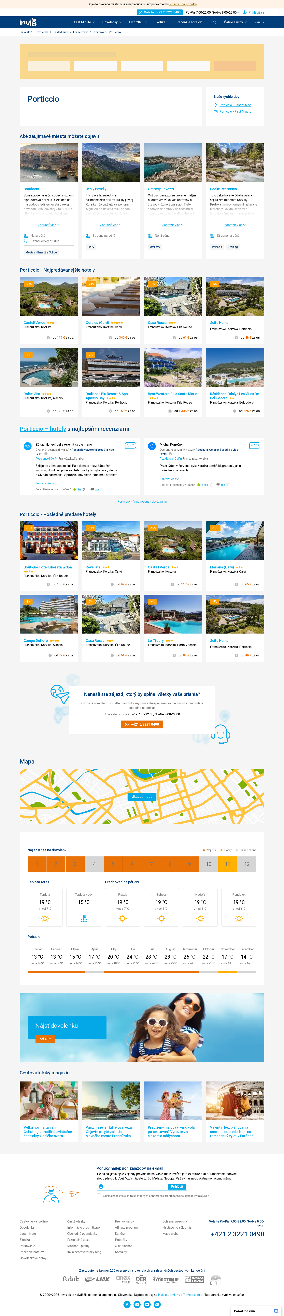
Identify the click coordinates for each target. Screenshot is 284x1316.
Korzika (99, 32)
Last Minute (61, 32)
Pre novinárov (124, 1221)
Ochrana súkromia (175, 1221)
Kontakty (121, 1252)
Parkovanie (27, 1246)
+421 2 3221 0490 (237, 1234)
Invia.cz (163, 1295)
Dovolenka (42, 32)
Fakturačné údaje (78, 1240)
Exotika (25, 1240)
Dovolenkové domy (33, 1258)
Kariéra (120, 1234)
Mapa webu (170, 1234)
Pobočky (121, 1240)
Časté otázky (76, 1221)
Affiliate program (126, 1227)
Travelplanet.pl (193, 1295)
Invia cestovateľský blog (84, 1252)
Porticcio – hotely (43, 428)
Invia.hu (175, 1295)
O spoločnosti (124, 1246)
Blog (213, 22)
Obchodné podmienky (82, 1234)
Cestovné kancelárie (34, 1221)
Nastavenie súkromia (177, 1227)
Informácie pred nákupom (84, 1227)
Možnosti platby (78, 1246)
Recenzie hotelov (189, 22)
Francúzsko (81, 32)
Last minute (28, 1234)
